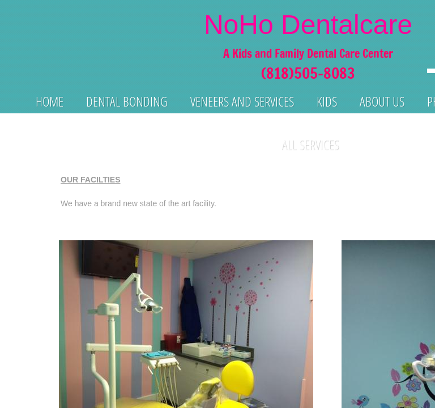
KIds (327, 101)
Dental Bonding (127, 101)
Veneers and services (242, 101)
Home (49, 101)
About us (382, 101)
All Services (310, 144)
